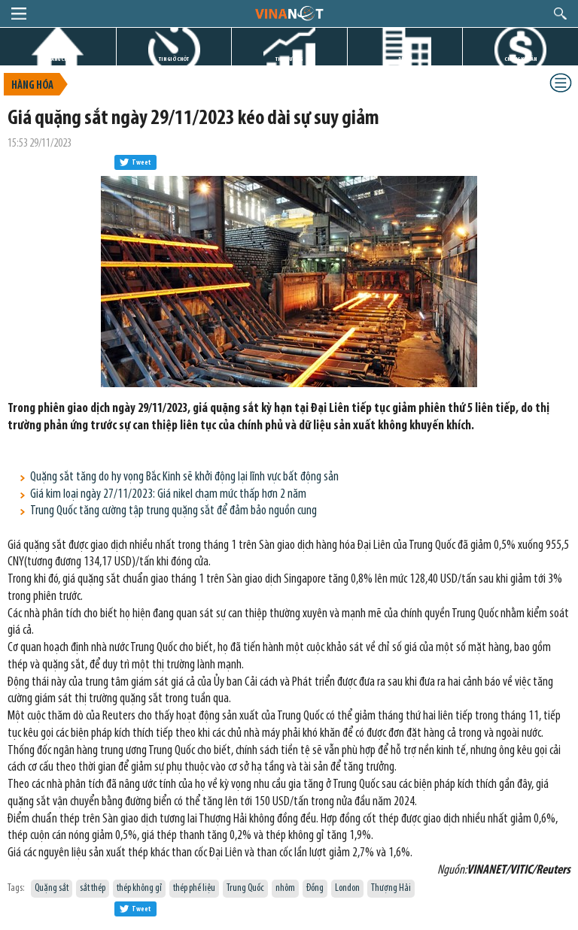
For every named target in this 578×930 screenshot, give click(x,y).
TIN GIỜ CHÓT (174, 59)
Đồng (315, 888)
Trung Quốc (245, 888)
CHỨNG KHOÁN (520, 59)
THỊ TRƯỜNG (289, 59)
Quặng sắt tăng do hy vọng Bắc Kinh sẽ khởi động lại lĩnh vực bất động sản (184, 477)
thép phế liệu (194, 888)
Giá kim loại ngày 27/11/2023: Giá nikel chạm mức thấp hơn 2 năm (168, 494)
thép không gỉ (139, 888)
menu (18, 14)
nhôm (285, 888)
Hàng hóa (32, 86)
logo (289, 13)
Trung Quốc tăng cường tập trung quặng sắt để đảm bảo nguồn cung (173, 510)
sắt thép (92, 888)
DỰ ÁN (405, 59)
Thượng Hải (391, 888)
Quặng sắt (51, 888)
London (347, 888)
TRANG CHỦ (58, 59)
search (560, 14)
